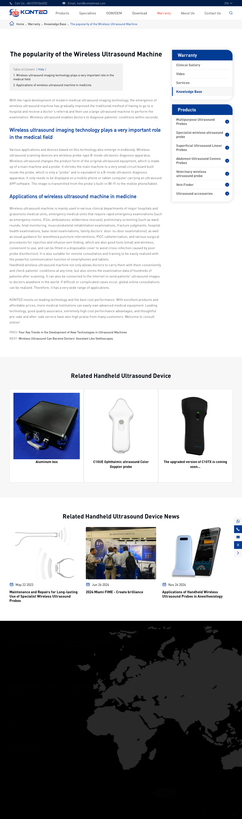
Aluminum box (47, 462)
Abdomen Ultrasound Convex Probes (198, 160)
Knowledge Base (55, 24)
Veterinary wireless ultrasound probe (191, 174)
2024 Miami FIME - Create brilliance (114, 592)
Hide (41, 69)
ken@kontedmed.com (91, 3)
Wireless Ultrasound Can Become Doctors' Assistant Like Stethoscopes (66, 338)
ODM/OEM (114, 13)
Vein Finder (185, 185)
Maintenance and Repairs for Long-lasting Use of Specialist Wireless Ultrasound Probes (43, 596)
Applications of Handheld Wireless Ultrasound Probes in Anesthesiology (192, 594)
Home (20, 24)
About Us (188, 13)
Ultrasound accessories (194, 193)
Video (180, 74)
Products (62, 13)
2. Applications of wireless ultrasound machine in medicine (52, 85)
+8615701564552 (36, 3)
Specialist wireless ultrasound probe (199, 134)
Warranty (164, 13)
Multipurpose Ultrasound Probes (195, 121)
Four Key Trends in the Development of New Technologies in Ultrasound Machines (73, 332)
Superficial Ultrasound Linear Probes (199, 147)
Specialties (87, 13)
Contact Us (213, 13)
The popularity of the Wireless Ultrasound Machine (103, 24)
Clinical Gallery (188, 65)
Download (139, 13)
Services (183, 83)
